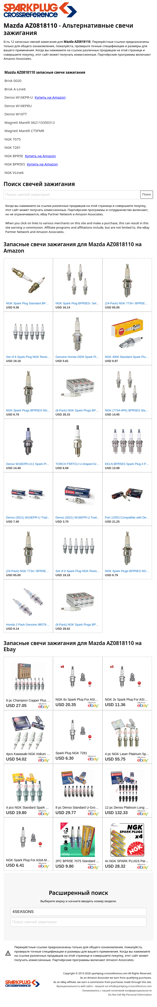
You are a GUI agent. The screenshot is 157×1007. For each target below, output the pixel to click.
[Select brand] (78, 912)
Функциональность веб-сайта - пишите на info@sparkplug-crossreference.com (104, 986)
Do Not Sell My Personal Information (130, 994)
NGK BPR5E (14, 156)
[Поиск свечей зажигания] (72, 194)
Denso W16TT (15, 114)
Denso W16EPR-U (18, 97)
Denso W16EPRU (18, 105)
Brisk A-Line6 (15, 89)
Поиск (146, 194)
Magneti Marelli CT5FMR (24, 130)
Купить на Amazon (50, 97)
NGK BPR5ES (14, 164)
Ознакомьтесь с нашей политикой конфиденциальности (117, 990)
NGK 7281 (12, 147)
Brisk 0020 (12, 80)
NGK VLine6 (14, 172)
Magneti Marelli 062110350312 (29, 122)
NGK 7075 (12, 139)
